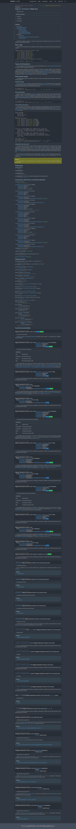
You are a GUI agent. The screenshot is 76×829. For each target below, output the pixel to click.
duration (19, 278)
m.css (35, 826)
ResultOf (17, 7)
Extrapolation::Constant (36, 198)
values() (26, 336)
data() (20, 336)
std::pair (27, 184)
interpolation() (45, 72)
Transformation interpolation (53, 66)
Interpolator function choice (25, 33)
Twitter (52, 826)
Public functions (22, 38)
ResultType (20, 173)
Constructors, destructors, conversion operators (29, 36)
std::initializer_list (21, 191)
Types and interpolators (22, 27)
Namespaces (45, 1)
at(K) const (44, 83)
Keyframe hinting (22, 29)
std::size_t (25, 281)
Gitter (47, 826)
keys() (23, 336)
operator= (19, 261)
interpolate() (21, 722)
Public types (21, 35)
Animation (25, 9)
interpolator (20, 269)
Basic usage (19, 26)
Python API (60, 1)
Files (55, 1)
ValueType (20, 170)
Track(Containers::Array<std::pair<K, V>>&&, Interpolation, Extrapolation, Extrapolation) (34, 367)
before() (19, 613)
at (17, 301)
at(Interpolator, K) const (36, 728)
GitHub (44, 826)
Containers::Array (21, 184)
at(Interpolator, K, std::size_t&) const (44, 744)
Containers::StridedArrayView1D (30, 288)
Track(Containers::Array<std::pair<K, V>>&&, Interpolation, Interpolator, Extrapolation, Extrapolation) (37, 365)
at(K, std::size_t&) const (48, 84)
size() (19, 702)
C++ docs (17, 1)
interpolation (20, 266)
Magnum (12, 1)
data (18, 283)
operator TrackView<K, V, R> (21, 256)
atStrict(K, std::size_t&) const (24, 728)
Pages (39, 1)
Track (19, 83)
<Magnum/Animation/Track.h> (53, 5)
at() (16, 98)
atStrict (19, 318)
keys (18, 288)
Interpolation (42, 70)
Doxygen (28, 826)
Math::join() (19, 624)
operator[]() (26, 637)
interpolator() (43, 148)
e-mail (49, 826)
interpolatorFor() (47, 71)
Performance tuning (21, 28)
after (18, 275)
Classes (50, 1)
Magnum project (32, 825)
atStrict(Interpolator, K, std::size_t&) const (37, 762)
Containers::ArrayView (28, 283)
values (18, 292)
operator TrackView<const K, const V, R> (23, 253)
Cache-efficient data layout (24, 32)
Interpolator (43, 153)
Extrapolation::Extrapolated (25, 96)
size (18, 281)
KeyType (19, 167)
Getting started (33, 1)
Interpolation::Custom (54, 364)
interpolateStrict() (53, 793)
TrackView (25, 83)
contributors (49, 825)
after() (19, 600)
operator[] (19, 297)
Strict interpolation (23, 31)
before (18, 272)
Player (53, 41)
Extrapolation (34, 94)
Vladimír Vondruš (42, 825)
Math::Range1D (28, 278)
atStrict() (57, 95)
